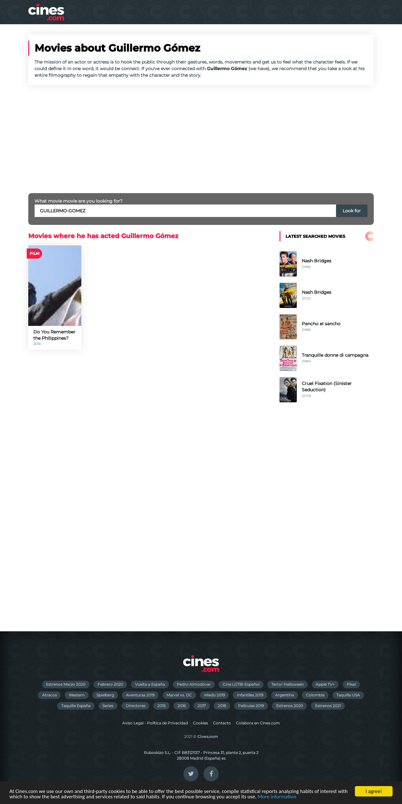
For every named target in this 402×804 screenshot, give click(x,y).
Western (76, 695)
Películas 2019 (251, 705)
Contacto (222, 723)
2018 (222, 705)
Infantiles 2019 (250, 695)
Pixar (351, 684)
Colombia (315, 695)
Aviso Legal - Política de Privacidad (155, 723)
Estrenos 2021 (328, 705)
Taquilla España (75, 705)
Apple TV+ (325, 684)
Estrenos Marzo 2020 (65, 684)
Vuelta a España (150, 684)
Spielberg (105, 695)
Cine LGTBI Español (241, 684)
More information (277, 797)
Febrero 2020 (110, 684)
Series (107, 705)
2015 (161, 705)
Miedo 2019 (214, 695)
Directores (135, 705)
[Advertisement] (201, 139)
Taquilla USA (348, 695)
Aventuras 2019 (140, 695)
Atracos (49, 695)
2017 (202, 705)
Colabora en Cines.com (258, 723)
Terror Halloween (287, 684)
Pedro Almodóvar (194, 684)
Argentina (284, 695)
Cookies (200, 723)
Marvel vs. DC (179, 695)
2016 (181, 705)
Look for (352, 211)
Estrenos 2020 (289, 705)
